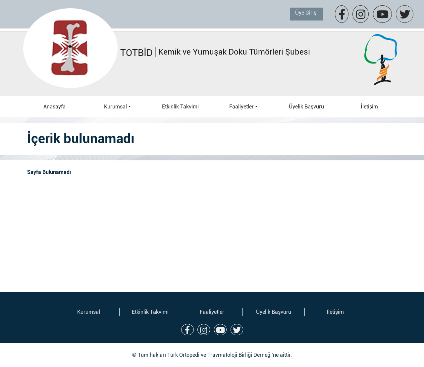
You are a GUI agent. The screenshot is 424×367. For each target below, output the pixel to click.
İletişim (369, 106)
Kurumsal (88, 312)
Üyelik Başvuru (306, 106)
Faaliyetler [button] (241, 106)
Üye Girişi (306, 13)
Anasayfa (54, 106)
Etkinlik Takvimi (180, 106)
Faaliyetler (212, 312)
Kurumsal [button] (115, 106)
